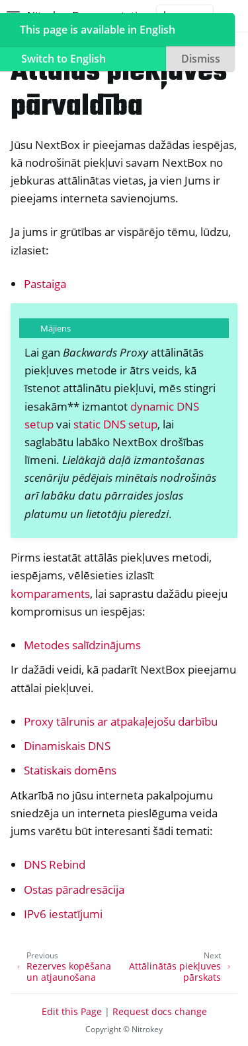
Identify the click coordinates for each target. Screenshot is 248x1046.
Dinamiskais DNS (67, 745)
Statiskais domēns (70, 770)
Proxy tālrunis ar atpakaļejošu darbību (121, 721)
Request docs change (159, 1011)
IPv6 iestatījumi (63, 913)
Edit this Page (72, 1011)
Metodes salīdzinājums (82, 645)
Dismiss (200, 58)
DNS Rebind (54, 864)
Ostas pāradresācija (74, 889)
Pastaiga (45, 283)
